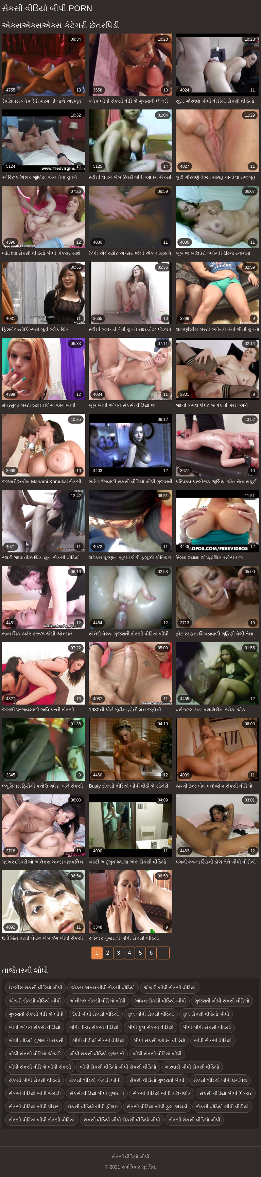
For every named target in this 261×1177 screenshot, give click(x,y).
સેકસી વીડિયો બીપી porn (47, 8)
